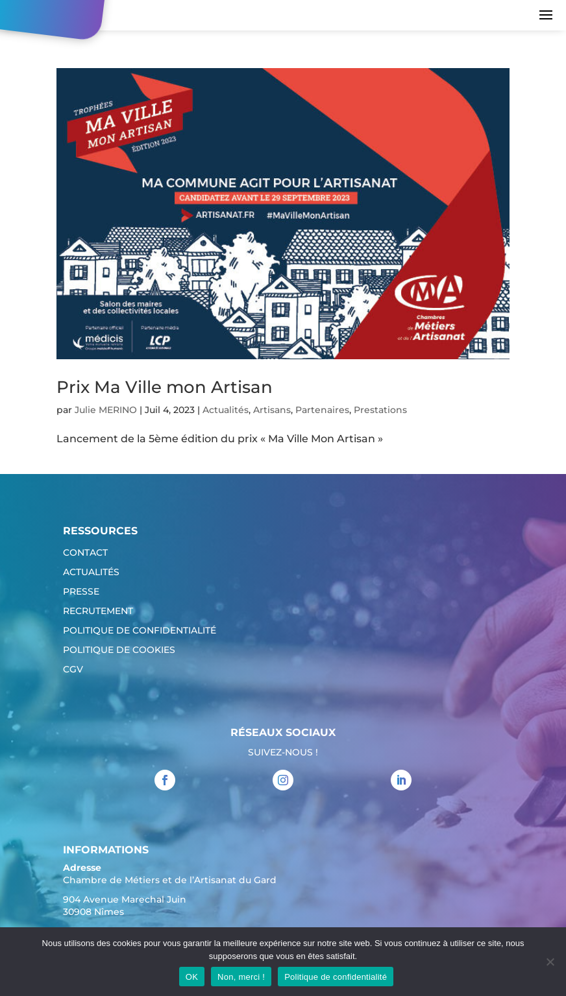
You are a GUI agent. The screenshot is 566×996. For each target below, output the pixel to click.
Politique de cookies (119, 650)
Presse (81, 592)
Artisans (272, 410)
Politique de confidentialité (139, 631)
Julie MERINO (106, 410)
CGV (73, 670)
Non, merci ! (241, 977)
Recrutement (98, 611)
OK (192, 977)
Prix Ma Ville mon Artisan (164, 387)
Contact (85, 553)
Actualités (226, 410)
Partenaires (322, 410)
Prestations (380, 410)
